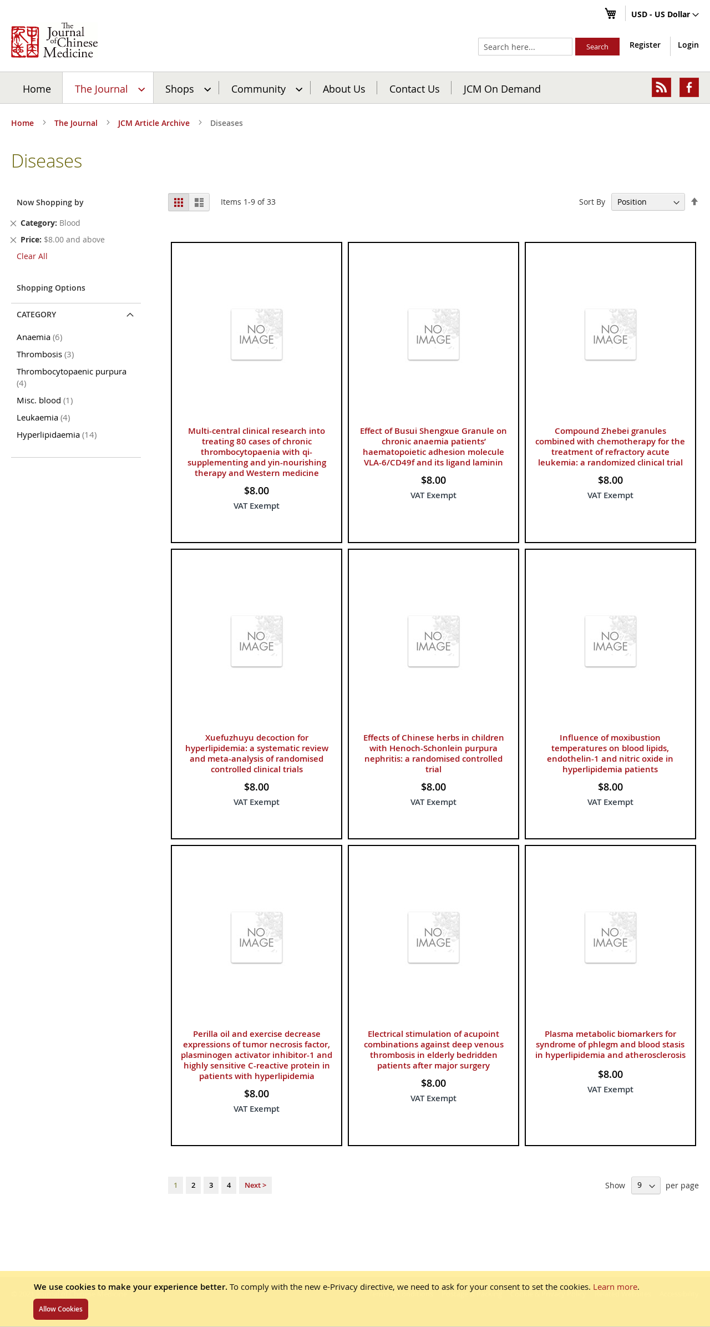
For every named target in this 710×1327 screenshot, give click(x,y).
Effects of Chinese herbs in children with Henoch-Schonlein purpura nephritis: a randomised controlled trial (433, 753)
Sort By (592, 201)
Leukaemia (45, 417)
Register (645, 44)
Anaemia (41, 336)
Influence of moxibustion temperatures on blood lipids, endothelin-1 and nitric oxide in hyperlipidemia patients (610, 753)
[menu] (355, 87)
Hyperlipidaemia (58, 434)
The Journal (77, 123)
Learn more (615, 1286)
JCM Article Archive (155, 123)
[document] (355, 1298)
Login (688, 44)
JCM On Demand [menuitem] (502, 88)
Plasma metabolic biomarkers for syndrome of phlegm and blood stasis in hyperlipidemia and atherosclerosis (610, 1044)
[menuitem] (108, 87)
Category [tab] (36, 314)
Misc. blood (47, 400)
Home (37, 88)
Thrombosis (47, 353)
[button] (665, 15)
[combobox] (525, 46)
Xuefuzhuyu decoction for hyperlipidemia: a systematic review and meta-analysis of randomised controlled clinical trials (256, 753)
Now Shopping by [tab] (50, 202)
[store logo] (54, 40)
